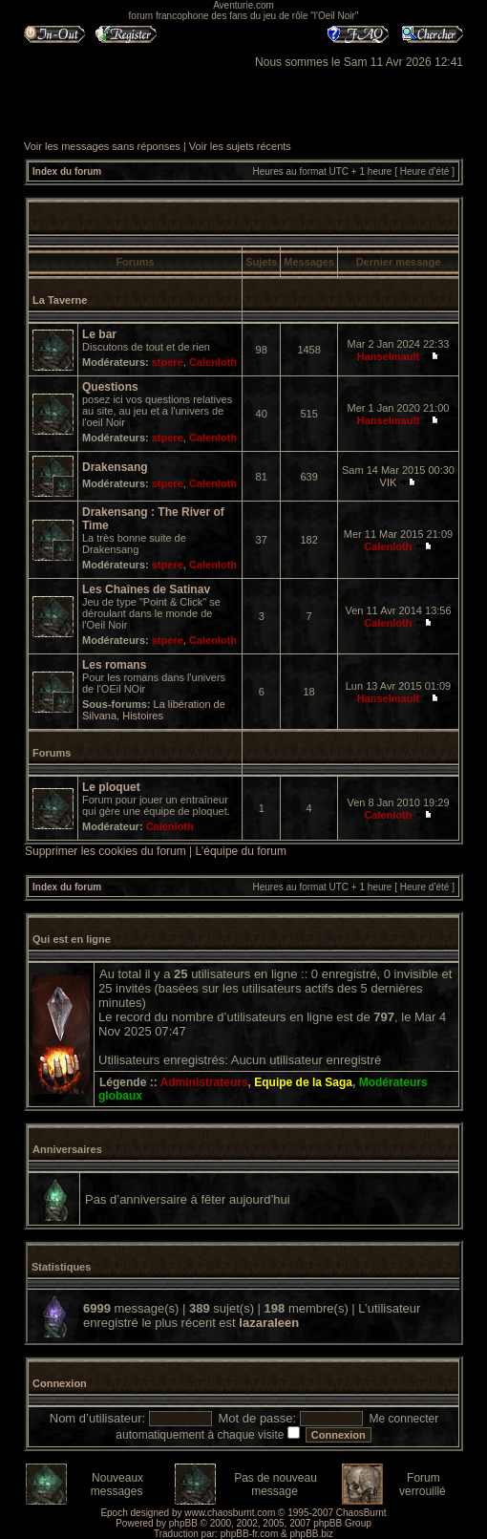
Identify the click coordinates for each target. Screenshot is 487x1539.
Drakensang (115, 467)
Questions (110, 387)
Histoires (142, 715)
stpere (167, 362)
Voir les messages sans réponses (102, 146)
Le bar (99, 334)
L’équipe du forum (241, 851)
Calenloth (213, 362)
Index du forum (66, 171)
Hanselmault (388, 356)
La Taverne (59, 300)
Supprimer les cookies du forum (105, 851)
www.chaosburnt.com (229, 1512)
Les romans (114, 665)
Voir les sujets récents (240, 146)
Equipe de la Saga (303, 1082)
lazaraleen (269, 1322)
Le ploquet (111, 787)
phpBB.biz (311, 1533)
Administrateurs (204, 1082)
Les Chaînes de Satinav (146, 589)
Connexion (59, 1383)
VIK (388, 482)
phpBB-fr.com (250, 1533)
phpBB (183, 1523)
